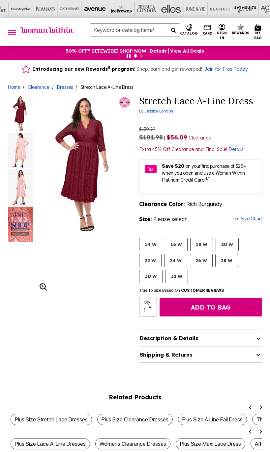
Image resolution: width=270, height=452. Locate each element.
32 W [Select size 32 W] (176, 276)
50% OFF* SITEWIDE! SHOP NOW (106, 51)
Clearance (38, 87)
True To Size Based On (181, 290)
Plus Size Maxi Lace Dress (210, 443)
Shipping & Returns (166, 354)
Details (236, 149)
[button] (222, 32)
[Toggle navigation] (12, 32)
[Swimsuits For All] (172, 9)
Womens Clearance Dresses (133, 443)
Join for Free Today (226, 69)
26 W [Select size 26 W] (201, 260)
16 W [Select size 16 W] (176, 244)
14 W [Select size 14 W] (151, 244)
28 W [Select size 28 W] (226, 260)
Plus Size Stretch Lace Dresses (51, 419)
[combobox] (135, 30)
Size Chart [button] (247, 218)
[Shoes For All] (245, 9)
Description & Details (169, 338)
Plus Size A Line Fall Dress (212, 419)
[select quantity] (148, 307)
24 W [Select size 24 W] (176, 260)
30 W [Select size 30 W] (151, 276)
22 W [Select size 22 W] (150, 260)
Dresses (65, 87)
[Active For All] (196, 9)
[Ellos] (98, 9)
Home (14, 87)
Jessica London (158, 111)
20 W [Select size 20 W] (227, 244)
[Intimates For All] (220, 9)
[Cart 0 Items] (259, 32)
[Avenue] (25, 9)
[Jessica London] (74, 9)
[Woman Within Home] (47, 30)
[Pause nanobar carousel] (128, 56)
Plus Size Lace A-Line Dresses (50, 443)
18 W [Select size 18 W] (201, 244)
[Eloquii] (147, 9)
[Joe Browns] (50, 9)
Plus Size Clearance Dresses (135, 419)
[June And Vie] (123, 9)
